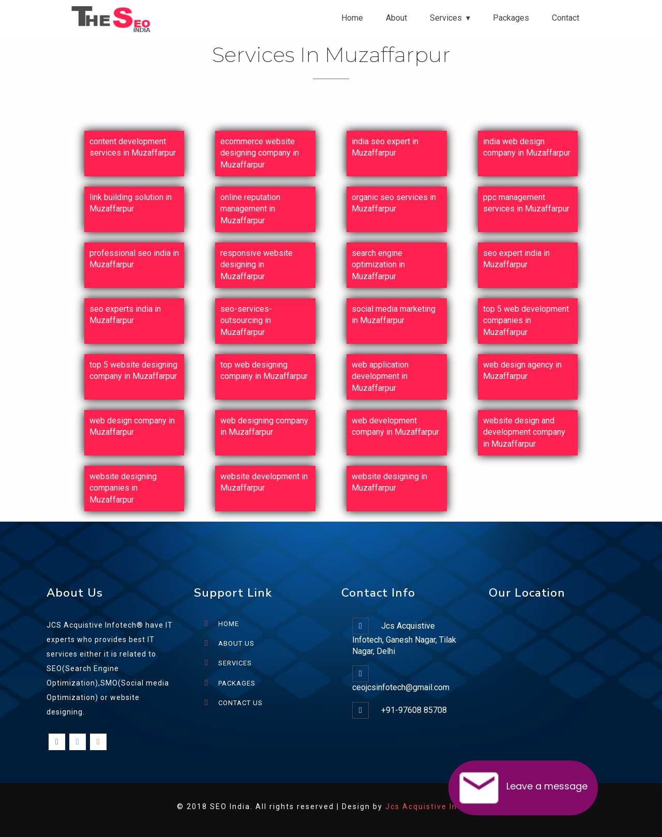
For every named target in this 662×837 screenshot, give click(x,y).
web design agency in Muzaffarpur (522, 370)
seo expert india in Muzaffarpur (516, 258)
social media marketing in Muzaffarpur (393, 314)
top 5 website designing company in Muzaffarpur (133, 370)
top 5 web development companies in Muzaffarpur (526, 320)
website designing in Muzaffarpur (389, 482)
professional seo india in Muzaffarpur (134, 258)
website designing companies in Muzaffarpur (123, 488)
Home (352, 18)
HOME (228, 624)
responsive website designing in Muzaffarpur (256, 264)
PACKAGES (236, 683)
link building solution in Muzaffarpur (130, 203)
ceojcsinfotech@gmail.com (400, 687)
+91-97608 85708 (414, 710)
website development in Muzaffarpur (264, 482)
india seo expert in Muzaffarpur (385, 147)
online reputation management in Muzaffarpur (250, 208)
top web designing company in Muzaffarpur (264, 370)
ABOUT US (236, 643)
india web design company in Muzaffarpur (526, 147)
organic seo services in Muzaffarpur (394, 203)
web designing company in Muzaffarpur (264, 426)
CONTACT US (240, 703)
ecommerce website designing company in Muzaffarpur (259, 153)
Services (446, 18)
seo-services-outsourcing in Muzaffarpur (246, 320)
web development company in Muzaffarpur (395, 426)
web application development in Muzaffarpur (380, 376)
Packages (511, 18)
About (396, 18)
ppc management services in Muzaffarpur (526, 203)
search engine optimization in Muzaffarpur (378, 264)
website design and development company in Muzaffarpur (524, 432)
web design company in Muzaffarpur (132, 426)
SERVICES (235, 663)
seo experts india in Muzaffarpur (125, 314)
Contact (565, 18)
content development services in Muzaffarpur (132, 147)
